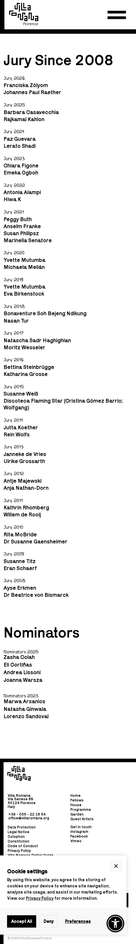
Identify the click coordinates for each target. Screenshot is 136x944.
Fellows (77, 800)
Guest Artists (82, 819)
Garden (77, 814)
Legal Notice (18, 832)
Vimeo (76, 841)
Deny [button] (49, 921)
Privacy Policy (40, 898)
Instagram (79, 831)
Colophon (16, 837)
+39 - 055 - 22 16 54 (27, 814)
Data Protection (22, 827)
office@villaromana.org (28, 818)
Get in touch (81, 827)
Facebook (79, 836)
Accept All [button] (21, 921)
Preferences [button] (78, 921)
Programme (80, 809)
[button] (117, 15)
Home (75, 796)
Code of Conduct (23, 846)
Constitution (18, 841)
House (76, 805)
